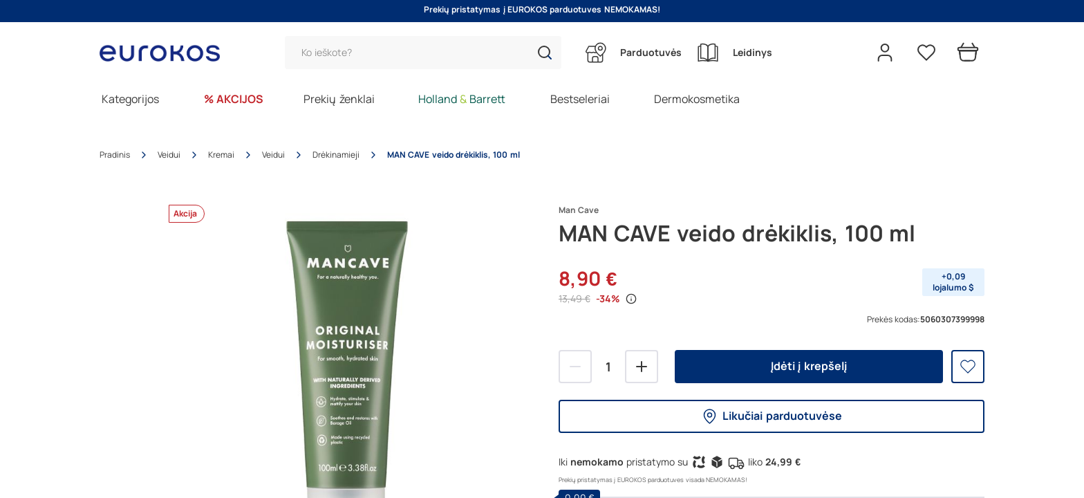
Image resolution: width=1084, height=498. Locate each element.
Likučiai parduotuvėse (771, 416)
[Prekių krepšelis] (967, 52)
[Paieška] (423, 52)
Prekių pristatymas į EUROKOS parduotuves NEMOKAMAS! (542, 10)
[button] (544, 52)
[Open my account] (884, 52)
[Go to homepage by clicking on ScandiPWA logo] (165, 53)
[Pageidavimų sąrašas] (926, 52)
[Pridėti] (641, 366)
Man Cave (579, 210)
